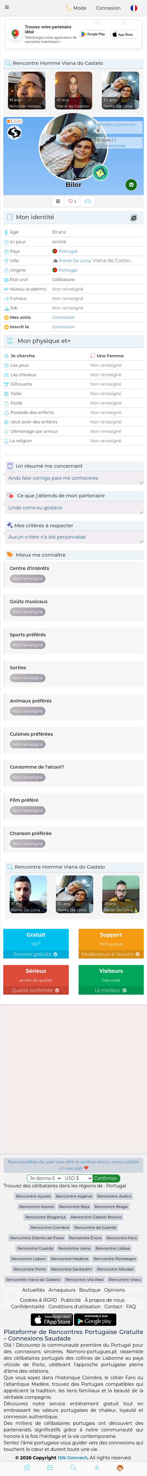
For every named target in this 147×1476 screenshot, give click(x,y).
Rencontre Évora (85, 1237)
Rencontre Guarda (35, 1248)
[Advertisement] (73, 1079)
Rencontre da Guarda (95, 1227)
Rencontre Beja (74, 1206)
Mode (76, 8)
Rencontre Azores (36, 1206)
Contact (113, 1307)
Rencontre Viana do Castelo (33, 1279)
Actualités (33, 1290)
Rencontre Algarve (74, 1196)
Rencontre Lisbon (28, 1258)
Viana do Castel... (113, 260)
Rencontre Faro (122, 1237)
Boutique (90, 1290)
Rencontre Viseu (125, 1279)
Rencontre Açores (33, 1196)
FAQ (131, 1307)
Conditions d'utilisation (74, 1307)
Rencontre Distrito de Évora (37, 1237)
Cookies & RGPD (38, 1300)
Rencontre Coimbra (50, 1227)
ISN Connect (72, 1458)
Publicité (71, 1300)
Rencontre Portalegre (115, 1258)
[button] (7, 7)
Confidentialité (28, 1307)
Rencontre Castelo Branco (96, 1216)
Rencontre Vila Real (84, 1279)
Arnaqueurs (62, 1290)
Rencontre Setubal (115, 1269)
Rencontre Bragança (45, 1216)
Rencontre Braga (111, 1206)
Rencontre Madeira (69, 1258)
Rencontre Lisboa (113, 1248)
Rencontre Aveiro (114, 1196)
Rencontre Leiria (74, 1248)
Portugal (68, 251)
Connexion (108, 8)
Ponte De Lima (75, 260)
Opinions (114, 1290)
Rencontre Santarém (71, 1269)
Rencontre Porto (29, 1269)
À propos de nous (105, 1300)
